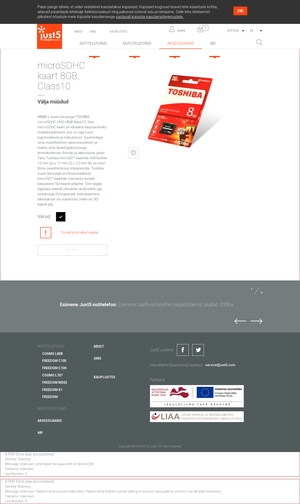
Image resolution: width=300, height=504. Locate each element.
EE (251, 30)
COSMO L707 (52, 375)
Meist (78, 31)
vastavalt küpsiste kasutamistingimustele (150, 17)
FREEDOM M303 (54, 382)
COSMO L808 (52, 353)
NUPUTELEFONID (137, 43)
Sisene (181, 30)
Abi (213, 43)
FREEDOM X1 (52, 389)
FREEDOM (50, 397)
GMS (93, 31)
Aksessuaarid (180, 43)
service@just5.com (220, 365)
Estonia (233, 30)
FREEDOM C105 (54, 361)
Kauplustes (118, 31)
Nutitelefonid (93, 43)
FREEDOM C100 (54, 368)
